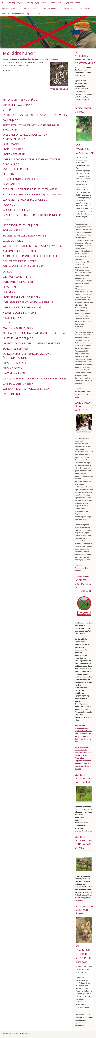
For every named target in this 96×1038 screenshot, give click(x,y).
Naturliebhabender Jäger (21, 99)
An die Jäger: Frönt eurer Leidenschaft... (31, 256)
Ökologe (9, 174)
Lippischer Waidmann (18, 104)
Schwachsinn (12, 230)
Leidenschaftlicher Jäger (21, 225)
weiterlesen (88, 831)
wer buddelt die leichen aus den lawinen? (32, 246)
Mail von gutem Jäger (18, 328)
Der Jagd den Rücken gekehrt (23, 266)
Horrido (9, 292)
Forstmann (11, 144)
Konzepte (9, 323)
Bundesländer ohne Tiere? (21, 179)
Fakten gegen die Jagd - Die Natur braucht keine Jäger (84, 394)
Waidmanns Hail (14, 373)
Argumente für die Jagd (19, 251)
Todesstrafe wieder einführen (24, 235)
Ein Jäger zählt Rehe (17, 276)
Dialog (8, 271)
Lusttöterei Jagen (15, 169)
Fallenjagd (10, 120)
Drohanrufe (11, 184)
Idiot (6, 220)
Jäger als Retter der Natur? (22, 307)
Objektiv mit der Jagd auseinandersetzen (31, 343)
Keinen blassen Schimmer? (21, 312)
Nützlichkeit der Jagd (18, 338)
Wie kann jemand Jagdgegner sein (26, 388)
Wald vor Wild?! (14, 240)
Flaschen (9, 287)
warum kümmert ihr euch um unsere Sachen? (34, 378)
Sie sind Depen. (13, 368)
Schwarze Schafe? (15, 348)
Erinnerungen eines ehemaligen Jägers (30, 189)
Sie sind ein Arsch (15, 363)
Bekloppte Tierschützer (19, 261)
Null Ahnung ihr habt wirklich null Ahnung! (35, 333)
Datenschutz (24, 1034)
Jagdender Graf (14, 154)
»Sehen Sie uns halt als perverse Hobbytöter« (35, 115)
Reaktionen (44, 59)
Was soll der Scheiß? (18, 383)
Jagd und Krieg (13, 149)
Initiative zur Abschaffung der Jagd (25, 59)
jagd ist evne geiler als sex (21, 297)
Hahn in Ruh (11, 394)
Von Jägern (54, 59)
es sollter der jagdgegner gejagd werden (32, 194)
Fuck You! (9, 204)
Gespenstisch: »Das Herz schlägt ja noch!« (32, 215)
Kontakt (15, 1034)
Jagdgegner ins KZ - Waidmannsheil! (28, 302)
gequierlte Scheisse (17, 210)
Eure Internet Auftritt (19, 281)
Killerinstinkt (13, 317)
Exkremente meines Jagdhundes (25, 199)
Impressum (7, 1034)
